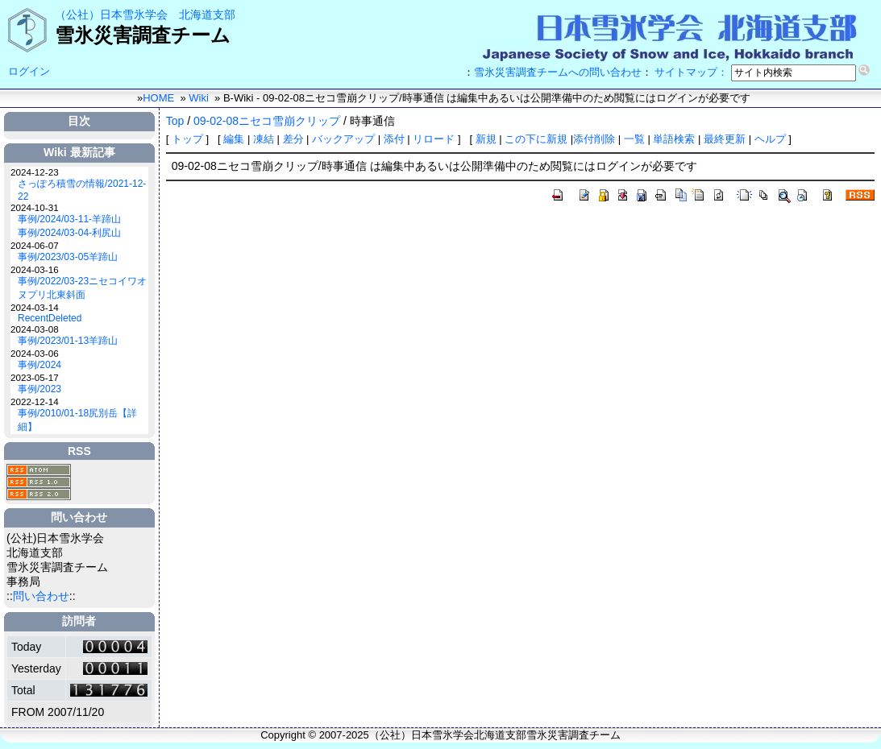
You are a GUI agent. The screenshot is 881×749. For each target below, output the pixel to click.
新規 (486, 139)
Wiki (199, 98)
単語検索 (674, 139)
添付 (394, 139)
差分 (293, 139)
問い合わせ (41, 596)
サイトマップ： (691, 72)
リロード (434, 139)
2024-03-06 (34, 353)
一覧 (634, 139)
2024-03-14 (34, 307)
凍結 (263, 139)
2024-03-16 (34, 269)
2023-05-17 (34, 377)
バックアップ (343, 139)
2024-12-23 (34, 172)
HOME (158, 98)
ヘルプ (770, 139)
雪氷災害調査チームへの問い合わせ (558, 72)
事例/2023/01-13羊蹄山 (68, 340)
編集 (233, 139)
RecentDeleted (49, 318)
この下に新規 (536, 139)
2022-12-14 (34, 401)
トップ (187, 139)
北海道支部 (207, 14)
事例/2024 (39, 364)
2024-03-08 (34, 329)
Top (175, 120)
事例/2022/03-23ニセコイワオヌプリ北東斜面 (82, 287)
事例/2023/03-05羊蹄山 (68, 257)
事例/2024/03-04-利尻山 (69, 232)
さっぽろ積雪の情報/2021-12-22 (82, 190)
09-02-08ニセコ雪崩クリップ (266, 120)
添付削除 (595, 139)
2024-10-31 (34, 207)
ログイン (29, 71)
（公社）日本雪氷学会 (111, 14)
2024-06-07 (34, 245)
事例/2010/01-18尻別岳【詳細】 (77, 420)
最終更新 (725, 139)
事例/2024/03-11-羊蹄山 (69, 219)
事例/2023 (39, 389)
